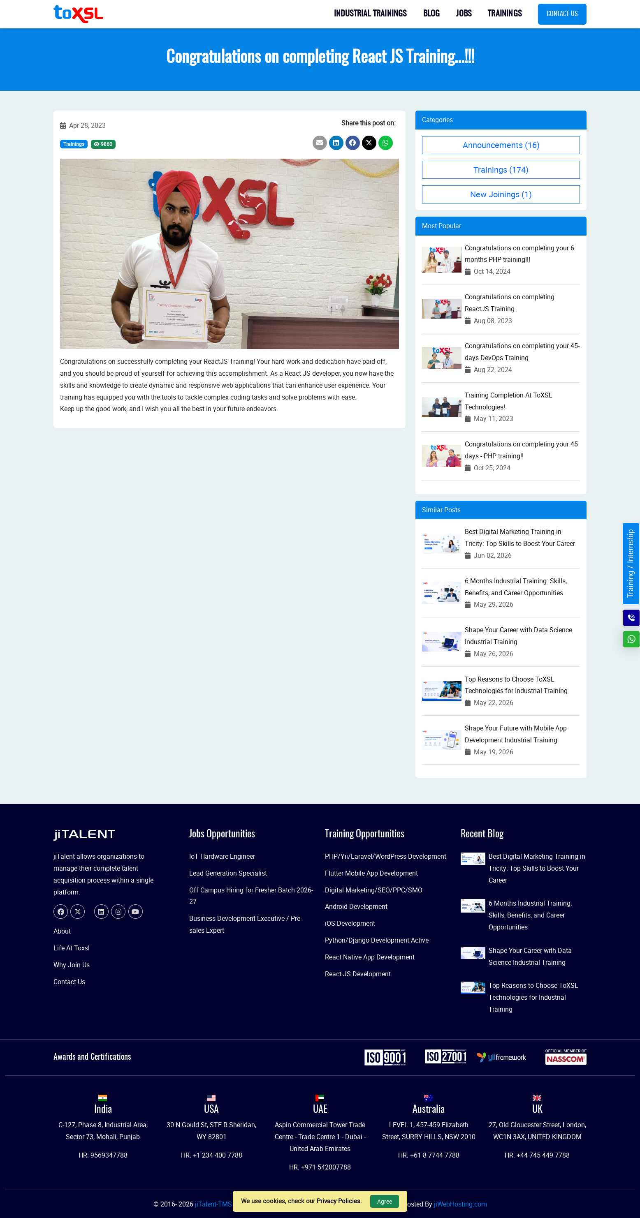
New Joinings (501, 194)
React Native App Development (370, 956)
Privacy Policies (338, 1201)
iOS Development (350, 923)
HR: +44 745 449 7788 (537, 1155)
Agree (384, 1201)
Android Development (356, 906)
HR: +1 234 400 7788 (211, 1155)
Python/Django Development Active (377, 940)
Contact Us (562, 14)
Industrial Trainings (370, 14)
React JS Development (358, 973)
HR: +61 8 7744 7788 (428, 1155)
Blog (431, 14)
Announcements (501, 144)
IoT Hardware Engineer (222, 856)
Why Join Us (71, 964)
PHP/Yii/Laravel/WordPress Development (385, 856)
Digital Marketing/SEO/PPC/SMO (373, 889)
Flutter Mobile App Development (371, 873)
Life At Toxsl (71, 947)
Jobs (463, 14)
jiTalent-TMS (214, 1204)
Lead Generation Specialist (228, 873)
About (62, 931)
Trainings (505, 14)
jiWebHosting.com (460, 1204)
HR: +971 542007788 (320, 1167)
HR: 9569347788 (103, 1155)
